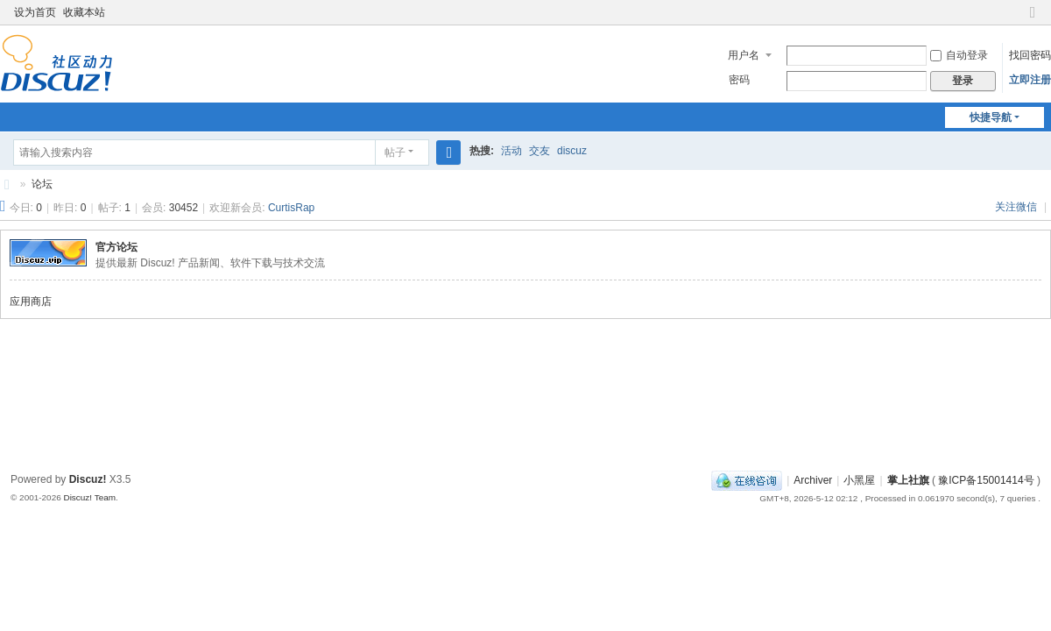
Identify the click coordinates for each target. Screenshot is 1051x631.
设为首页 (35, 12)
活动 (511, 151)
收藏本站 (84, 12)
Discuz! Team (89, 497)
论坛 (42, 184)
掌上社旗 (908, 480)
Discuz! (88, 479)
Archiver (813, 480)
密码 (739, 80)
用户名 (743, 55)
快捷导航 (991, 117)
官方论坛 (116, 247)
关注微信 (1017, 207)
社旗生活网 (7, 184)
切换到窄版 (1032, 19)
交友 (539, 151)
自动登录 (959, 55)
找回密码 (1030, 55)
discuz (572, 151)
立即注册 (1030, 80)
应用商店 (31, 301)
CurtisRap (291, 208)
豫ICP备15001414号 (985, 480)
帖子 (395, 152)
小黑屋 (859, 480)
